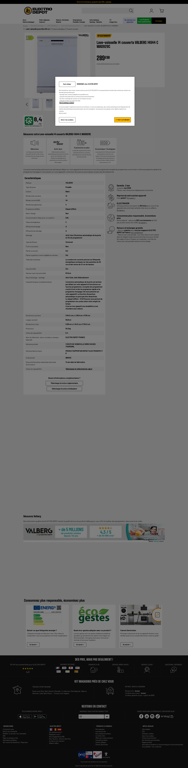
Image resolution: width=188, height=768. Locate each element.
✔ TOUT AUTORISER (123, 120)
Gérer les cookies (67, 120)
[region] (95, 101)
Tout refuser (67, 84)
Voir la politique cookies (67, 103)
